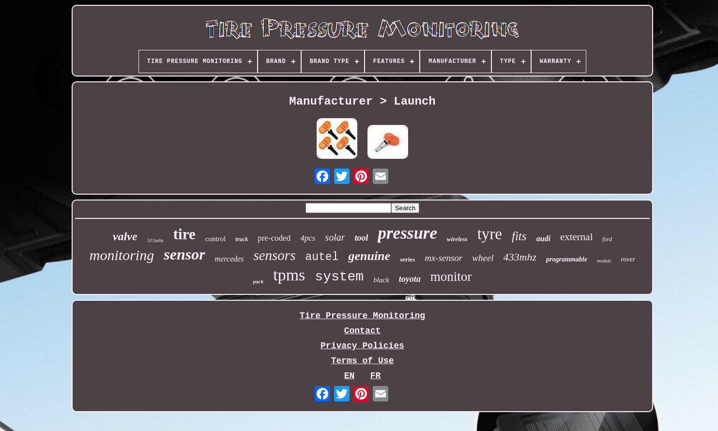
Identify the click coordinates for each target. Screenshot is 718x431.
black (381, 280)
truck (241, 239)
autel (321, 257)
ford (607, 239)
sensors (274, 255)
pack (258, 281)
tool (361, 238)
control (215, 239)
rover (628, 259)
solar (335, 237)
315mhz (155, 240)
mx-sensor (443, 258)
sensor (184, 254)
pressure (407, 233)
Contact (362, 331)
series (407, 259)
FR (375, 376)
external (576, 237)
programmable (566, 259)
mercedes (229, 259)
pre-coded (274, 238)
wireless (457, 239)
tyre (489, 234)
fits (519, 236)
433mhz (520, 257)
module (604, 260)
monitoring (122, 255)
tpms (289, 275)
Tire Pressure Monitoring (362, 316)
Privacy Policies (362, 346)
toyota (410, 279)
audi (543, 238)
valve (125, 236)
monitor (451, 276)
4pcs (307, 238)
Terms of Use (362, 361)
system (339, 276)
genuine (369, 256)
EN (349, 376)
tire (184, 234)
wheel (482, 258)
